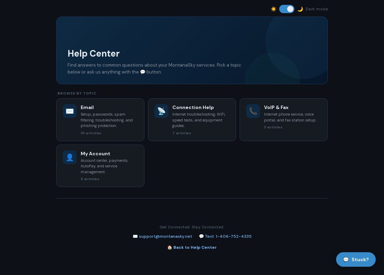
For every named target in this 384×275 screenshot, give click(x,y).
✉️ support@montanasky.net (162, 236)
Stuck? (356, 259)
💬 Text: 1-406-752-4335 (225, 236)
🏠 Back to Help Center (192, 247)
